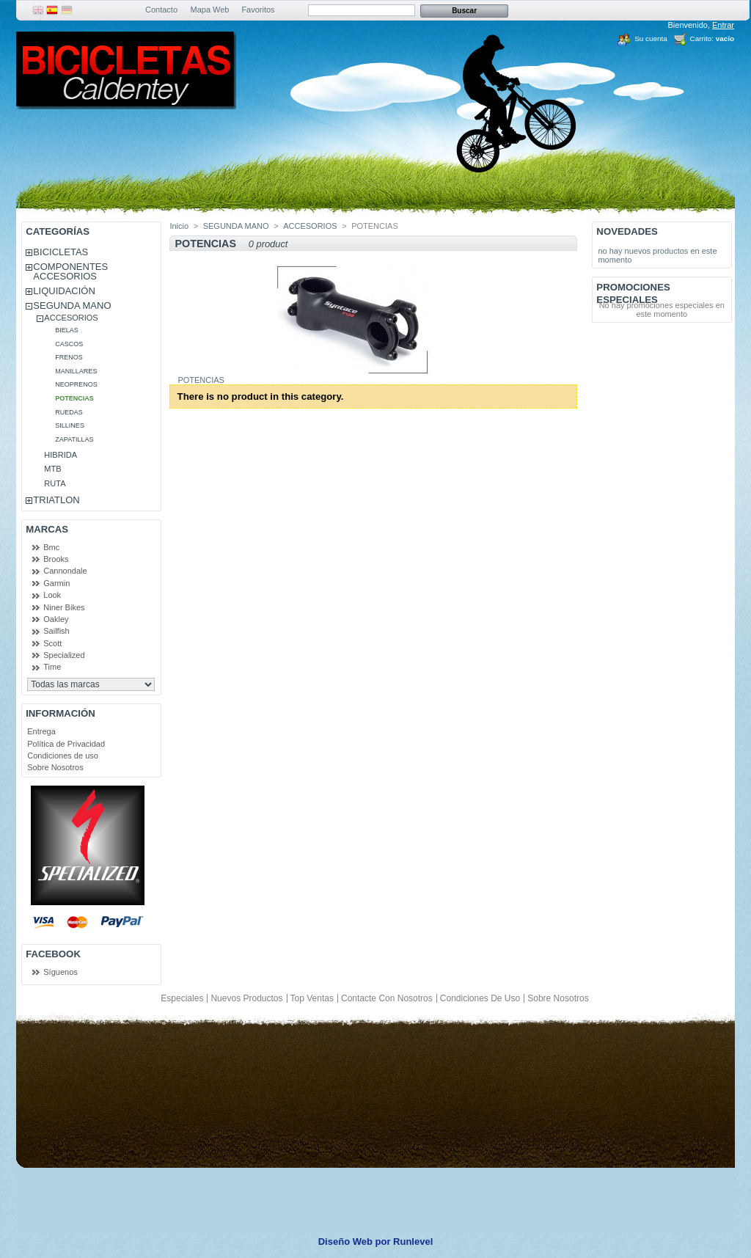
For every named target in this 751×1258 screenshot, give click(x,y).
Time (52, 666)
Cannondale (65, 570)
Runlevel (413, 1241)
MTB (52, 468)
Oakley (55, 619)
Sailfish (56, 630)
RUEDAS (69, 412)
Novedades (627, 231)
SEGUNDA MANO (72, 305)
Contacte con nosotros (387, 998)
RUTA (54, 483)
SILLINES (69, 425)
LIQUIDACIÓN (64, 290)
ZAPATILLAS (74, 439)
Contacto (161, 9)
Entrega (41, 731)
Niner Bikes (63, 607)
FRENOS (69, 357)
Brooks (55, 559)
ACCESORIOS (71, 317)
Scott (52, 643)
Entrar (723, 25)
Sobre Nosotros (55, 767)
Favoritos (257, 9)
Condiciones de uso (62, 755)
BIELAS (66, 330)
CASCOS (69, 344)
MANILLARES (76, 371)
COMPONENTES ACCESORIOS (70, 271)
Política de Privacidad (66, 743)
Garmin (56, 583)
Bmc (51, 547)
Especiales (182, 998)
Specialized (63, 655)
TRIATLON (56, 499)
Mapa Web (210, 9)
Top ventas (312, 998)
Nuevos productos (246, 998)
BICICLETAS (60, 251)
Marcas (47, 529)
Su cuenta (650, 38)
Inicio (178, 226)
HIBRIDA (60, 454)
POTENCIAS (74, 398)
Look (52, 594)
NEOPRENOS (76, 384)
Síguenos (60, 972)
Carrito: (702, 38)
